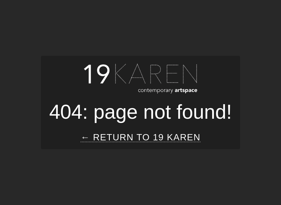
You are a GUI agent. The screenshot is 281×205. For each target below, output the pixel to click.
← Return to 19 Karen (140, 137)
